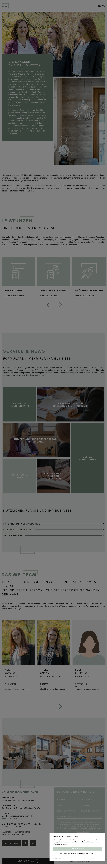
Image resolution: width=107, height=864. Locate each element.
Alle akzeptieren (78, 848)
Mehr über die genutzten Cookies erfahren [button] (77, 853)
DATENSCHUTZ (57, 858)
